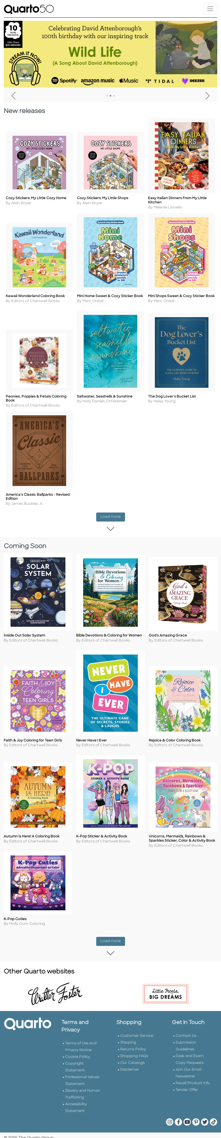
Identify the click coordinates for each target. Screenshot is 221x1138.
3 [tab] (114, 96)
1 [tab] (107, 96)
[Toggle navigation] (210, 8)
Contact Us (186, 1035)
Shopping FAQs (134, 1055)
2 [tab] (110, 96)
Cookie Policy (77, 1056)
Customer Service (136, 1035)
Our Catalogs (132, 1062)
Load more (112, 520)
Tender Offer (187, 1089)
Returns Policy (133, 1048)
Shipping (128, 1041)
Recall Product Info (193, 1082)
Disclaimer (129, 1068)
